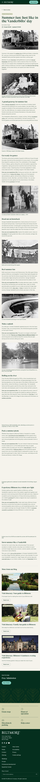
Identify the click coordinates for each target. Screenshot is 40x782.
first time (13, 60)
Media (3, 749)
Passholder (31, 559)
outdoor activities (6, 398)
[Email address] (19, 774)
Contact (4, 752)
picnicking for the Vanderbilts (16, 435)
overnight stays (6, 559)
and (23, 335)
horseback (4, 234)
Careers (4, 746)
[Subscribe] (36, 774)
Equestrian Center (6, 767)
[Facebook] (4, 743)
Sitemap (4, 755)
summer (4, 67)
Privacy (14, 752)
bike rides (15, 288)
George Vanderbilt (10, 104)
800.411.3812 (5, 739)
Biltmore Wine (18, 449)
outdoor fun (18, 53)
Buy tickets (34, 2)
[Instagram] (2, 743)
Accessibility (15, 749)
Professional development (9, 764)
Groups (4, 761)
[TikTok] (6, 743)
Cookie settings (16, 755)
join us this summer (16, 553)
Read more (6, 600)
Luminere (12, 181)
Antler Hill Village (15, 174)
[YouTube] (9, 743)
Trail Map (31, 394)
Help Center (15, 746)
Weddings (4, 758)
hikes (21, 288)
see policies (27, 447)
